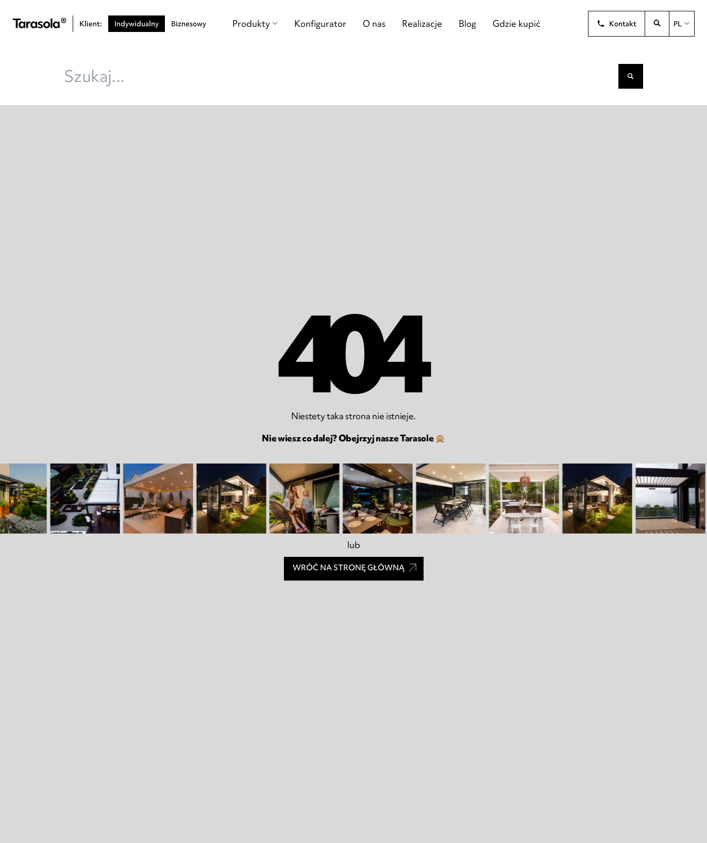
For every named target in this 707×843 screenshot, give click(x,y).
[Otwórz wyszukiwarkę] (657, 24)
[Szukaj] (630, 76)
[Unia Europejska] (566, 24)
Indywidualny (136, 23)
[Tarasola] (39, 23)
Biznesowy (188, 23)
